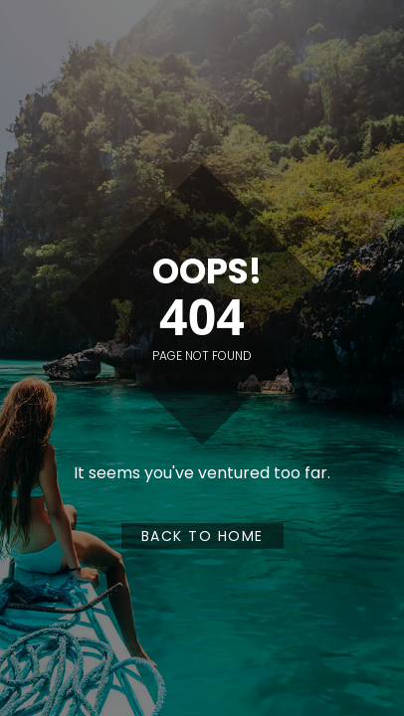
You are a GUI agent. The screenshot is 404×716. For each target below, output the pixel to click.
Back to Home (202, 536)
